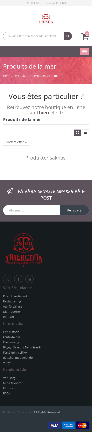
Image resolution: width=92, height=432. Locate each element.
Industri (8, 317)
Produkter (22, 76)
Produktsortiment (15, 296)
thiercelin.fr (50, 112)
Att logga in (34, 3)
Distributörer (12, 312)
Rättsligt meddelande (18, 358)
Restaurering (12, 301)
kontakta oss (11, 337)
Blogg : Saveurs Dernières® (22, 347)
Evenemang (11, 342)
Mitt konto (10, 388)
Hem (6, 76)
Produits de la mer (47, 76)
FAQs (6, 393)
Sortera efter (16, 142)
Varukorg (9, 378)
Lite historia (11, 332)
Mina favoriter (13, 383)
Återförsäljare (12, 306)
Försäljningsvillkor (15, 352)
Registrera (74, 210)
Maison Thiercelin (18, 412)
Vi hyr (7, 363)
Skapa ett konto (57, 3)
